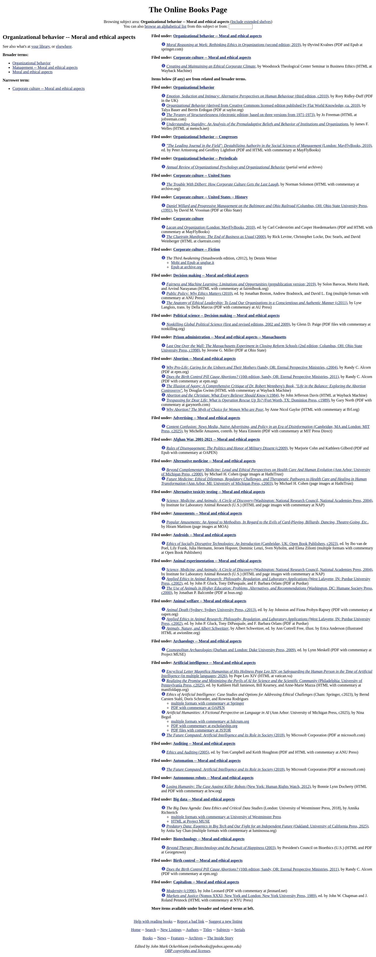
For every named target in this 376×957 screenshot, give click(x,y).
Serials (239, 930)
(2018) (225, 735)
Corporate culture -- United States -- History (210, 197)
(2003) (220, 848)
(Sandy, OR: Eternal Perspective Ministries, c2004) (251, 367)
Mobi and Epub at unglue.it (192, 262)
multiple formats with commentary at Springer (207, 703)
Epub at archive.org (186, 267)
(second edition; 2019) (233, 45)
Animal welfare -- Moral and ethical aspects (209, 601)
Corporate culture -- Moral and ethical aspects (49, 88)
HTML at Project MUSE (190, 821)
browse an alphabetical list (165, 26)
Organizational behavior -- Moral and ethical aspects (217, 36)
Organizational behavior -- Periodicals (205, 158)
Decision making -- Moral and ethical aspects (211, 275)
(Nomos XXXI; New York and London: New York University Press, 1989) (241, 896)
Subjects (223, 930)
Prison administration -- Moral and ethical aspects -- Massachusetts (229, 337)
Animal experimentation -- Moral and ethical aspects (217, 561)
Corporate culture (188, 218)
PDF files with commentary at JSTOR (201, 730)
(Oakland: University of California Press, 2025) (267, 826)
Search (150, 930)
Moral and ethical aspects (33, 72)
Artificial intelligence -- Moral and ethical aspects (214, 663)
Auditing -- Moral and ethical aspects (204, 743)
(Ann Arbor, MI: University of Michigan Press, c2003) (264, 481)
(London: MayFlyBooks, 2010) (269, 145)
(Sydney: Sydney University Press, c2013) (211, 610)
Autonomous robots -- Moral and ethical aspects (213, 778)
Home (136, 930)
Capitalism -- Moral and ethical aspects (206, 882)
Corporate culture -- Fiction (196, 249)
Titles (207, 930)
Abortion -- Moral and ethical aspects (204, 358)
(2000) (216, 237)
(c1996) (181, 891)
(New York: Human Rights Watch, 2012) (238, 786)
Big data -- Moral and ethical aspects (204, 799)
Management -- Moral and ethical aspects (45, 67)
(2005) (187, 752)
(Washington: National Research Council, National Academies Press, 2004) (269, 500)
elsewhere (64, 46)
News (161, 938)
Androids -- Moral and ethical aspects (204, 535)
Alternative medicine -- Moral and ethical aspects (214, 461)
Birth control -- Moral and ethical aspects (207, 860)
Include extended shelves (251, 22)
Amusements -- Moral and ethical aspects (207, 513)
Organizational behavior (32, 63)
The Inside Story (220, 938)
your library (40, 46)
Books (148, 938)
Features (177, 938)
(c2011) (256, 303)
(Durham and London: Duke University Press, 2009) (230, 650)
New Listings (171, 930)
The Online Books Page (188, 9)
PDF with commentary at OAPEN (198, 708)
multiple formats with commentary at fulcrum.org (210, 721)
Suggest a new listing (225, 921)
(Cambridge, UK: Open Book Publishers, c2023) (252, 544)
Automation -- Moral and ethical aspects (207, 760)
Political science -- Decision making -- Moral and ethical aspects (226, 315)
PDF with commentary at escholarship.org (204, 726)
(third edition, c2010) (247, 96)
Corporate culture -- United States (201, 175)
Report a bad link (190, 921)
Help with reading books (153, 921)
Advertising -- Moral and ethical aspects (206, 418)
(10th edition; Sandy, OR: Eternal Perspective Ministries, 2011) (252, 377)
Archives (195, 938)
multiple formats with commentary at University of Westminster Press (226, 817)
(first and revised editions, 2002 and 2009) (228, 324)
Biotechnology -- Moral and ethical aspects (208, 839)
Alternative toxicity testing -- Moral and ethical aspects (219, 492)
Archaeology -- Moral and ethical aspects (207, 641)
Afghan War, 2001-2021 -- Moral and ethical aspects (216, 439)
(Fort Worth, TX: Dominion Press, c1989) (247, 400)
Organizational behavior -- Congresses (205, 137)
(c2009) (227, 448)
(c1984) (222, 395)
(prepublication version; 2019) (241, 284)
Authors (192, 930)
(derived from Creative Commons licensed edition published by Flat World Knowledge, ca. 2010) (263, 105)
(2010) (199, 293)
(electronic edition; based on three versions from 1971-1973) (240, 115)
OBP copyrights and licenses (187, 951)
